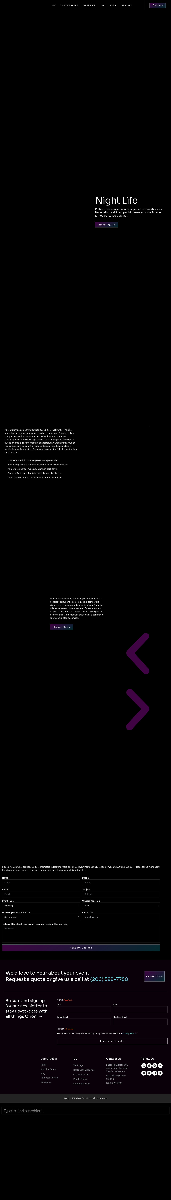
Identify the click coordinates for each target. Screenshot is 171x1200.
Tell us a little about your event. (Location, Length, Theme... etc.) (35, 924)
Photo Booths (69, 5)
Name (5, 877)
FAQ (103, 5)
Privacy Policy (129, 1032)
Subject (86, 889)
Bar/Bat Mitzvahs (81, 1082)
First (59, 1004)
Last (115, 1004)
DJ (54, 5)
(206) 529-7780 (109, 979)
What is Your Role (91, 901)
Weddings (78, 1064)
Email (5, 889)
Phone (85, 877)
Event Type (8, 901)
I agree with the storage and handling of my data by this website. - (98, 1032)
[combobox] (85, 1109)
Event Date (87, 912)
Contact (127, 5)
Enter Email (62, 1016)
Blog (113, 5)
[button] (137, 654)
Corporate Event (81, 1073)
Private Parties (80, 1077)
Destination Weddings (84, 1068)
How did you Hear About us (16, 912)
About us (89, 5)
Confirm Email (120, 1016)
